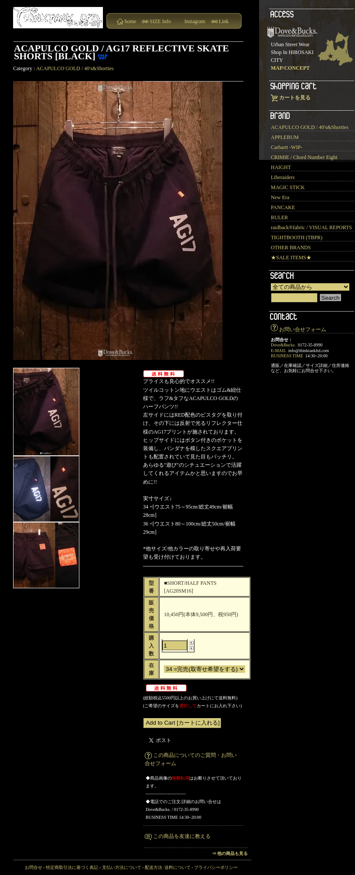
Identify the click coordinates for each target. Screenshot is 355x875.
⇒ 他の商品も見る (230, 853)
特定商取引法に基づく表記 (72, 867)
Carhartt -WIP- (286, 147)
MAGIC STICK (288, 187)
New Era (280, 197)
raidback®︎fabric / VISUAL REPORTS (311, 227)
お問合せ (33, 867)
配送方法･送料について (168, 867)
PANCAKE (283, 207)
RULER (279, 217)
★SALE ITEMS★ (291, 257)
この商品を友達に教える (182, 836)
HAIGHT (281, 167)
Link (224, 21)
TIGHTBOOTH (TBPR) (296, 237)
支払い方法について (121, 867)
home (131, 21)
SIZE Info (160, 21)
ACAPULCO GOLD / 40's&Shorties (75, 68)
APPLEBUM (285, 137)
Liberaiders (283, 177)
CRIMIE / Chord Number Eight (304, 157)
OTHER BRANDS (291, 247)
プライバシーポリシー (216, 867)
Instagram (194, 21)
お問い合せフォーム (302, 329)
